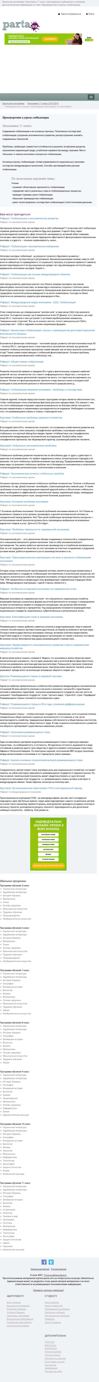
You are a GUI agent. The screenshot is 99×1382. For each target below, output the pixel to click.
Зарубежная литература (15, 892)
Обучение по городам (55, 1358)
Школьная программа (13, 103)
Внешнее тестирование (18, 1306)
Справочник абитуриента (19, 1322)
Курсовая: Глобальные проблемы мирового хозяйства (31, 417)
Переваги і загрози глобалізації (48, 1290)
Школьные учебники (55, 1312)
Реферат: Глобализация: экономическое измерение (29, 246)
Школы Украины (53, 1322)
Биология (7, 990)
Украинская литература (14, 889)
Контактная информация (51, 1366)
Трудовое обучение (12, 912)
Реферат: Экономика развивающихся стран (25, 732)
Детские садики (52, 1355)
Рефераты (50, 1319)
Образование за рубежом (57, 1309)
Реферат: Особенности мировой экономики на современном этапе (38, 589)
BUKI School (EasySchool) (51, 1347)
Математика (9, 899)
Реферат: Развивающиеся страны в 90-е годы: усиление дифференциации (42, 704)
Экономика (8, 1219)
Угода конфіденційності (55, 1275)
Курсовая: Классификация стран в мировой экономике (31, 616)
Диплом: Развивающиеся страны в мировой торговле (31, 676)
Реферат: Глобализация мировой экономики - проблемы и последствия (41, 389)
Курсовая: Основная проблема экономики (24, 501)
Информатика (10, 1108)
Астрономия (9, 1209)
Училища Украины (16, 1312)
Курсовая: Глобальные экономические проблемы (28, 445)
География (8, 983)
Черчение (8, 1246)
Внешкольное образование (20, 1319)
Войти (90, 14)
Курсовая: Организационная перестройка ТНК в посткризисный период (41, 788)
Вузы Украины (14, 1302)
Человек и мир (10, 1216)
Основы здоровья (12, 905)
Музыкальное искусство (15, 909)
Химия (6, 1010)
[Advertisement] (49, 67)
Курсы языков (52, 1302)
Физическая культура (13, 1174)
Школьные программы (18, 1326)
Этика (6, 902)
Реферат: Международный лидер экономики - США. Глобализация (38, 302)
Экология (7, 1150)
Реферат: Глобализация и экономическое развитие (29, 218)
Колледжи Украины (16, 1309)
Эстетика (7, 1223)
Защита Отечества (12, 1167)
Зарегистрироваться (69, 14)
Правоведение (10, 1098)
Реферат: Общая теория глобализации (22, 361)
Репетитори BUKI (53, 1352)
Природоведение (11, 915)
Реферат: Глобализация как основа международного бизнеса (35, 274)
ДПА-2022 (49, 1342)
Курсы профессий (53, 1306)
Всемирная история (13, 987)
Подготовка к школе (55, 1362)
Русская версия (58, 1269)
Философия (8, 1164)
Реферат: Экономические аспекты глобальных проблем (32, 473)
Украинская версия (39, 1269)
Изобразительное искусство (17, 919)
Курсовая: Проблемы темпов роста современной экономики (34, 529)
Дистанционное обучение (57, 1316)
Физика (6, 993)
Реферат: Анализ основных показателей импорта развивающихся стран (41, 760)
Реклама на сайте (53, 1371)
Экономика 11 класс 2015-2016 (43, 103)
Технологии (8, 1160)
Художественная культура (16, 1115)
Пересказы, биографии (18, 1316)
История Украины (12, 895)
